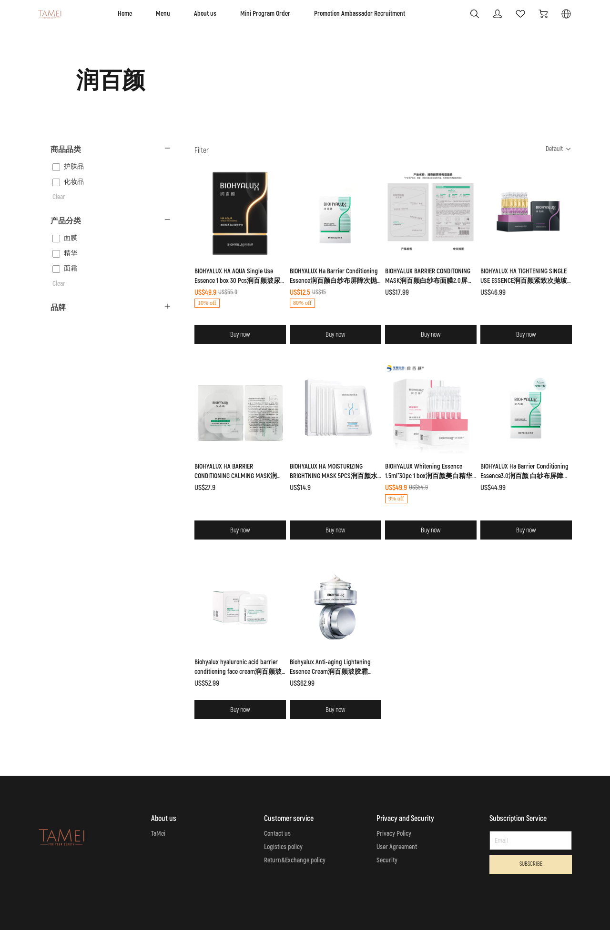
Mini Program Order (265, 14)
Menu (163, 14)
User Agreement (396, 847)
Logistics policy (283, 847)
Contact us (277, 834)
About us (205, 14)
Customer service (289, 818)
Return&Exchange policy (294, 860)
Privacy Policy (393, 834)
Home (125, 14)
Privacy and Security (405, 818)
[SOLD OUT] (240, 233)
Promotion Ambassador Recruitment (359, 14)
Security (386, 860)
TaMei (158, 834)
